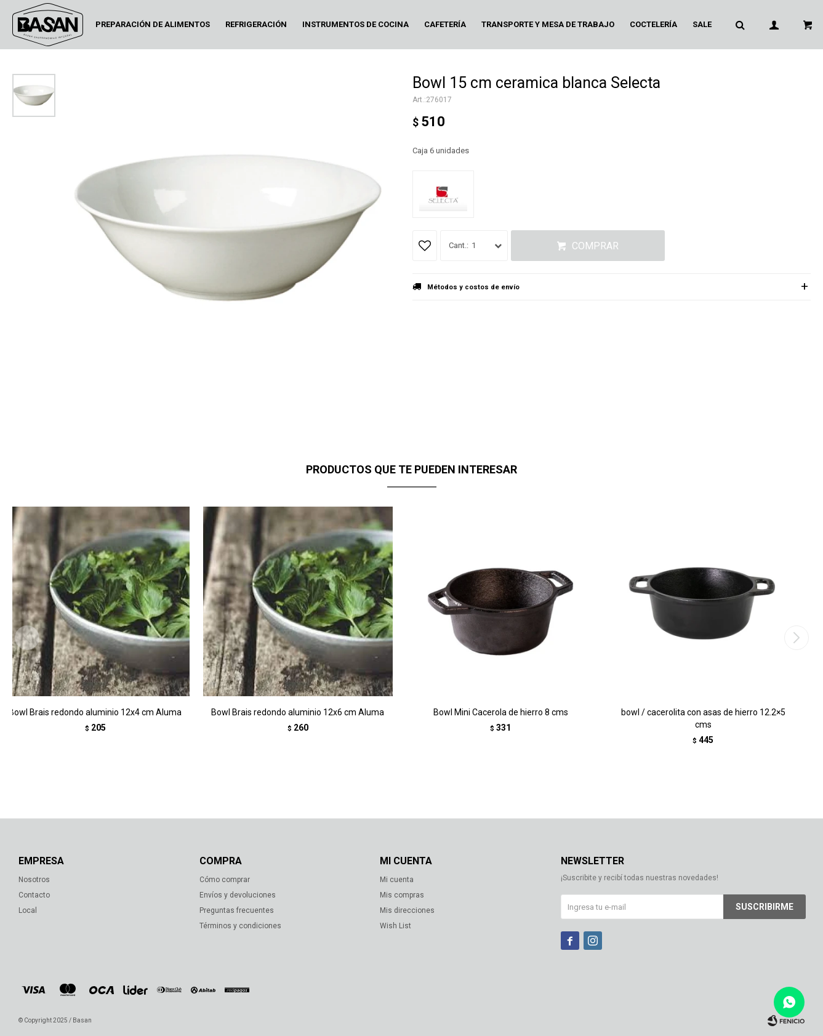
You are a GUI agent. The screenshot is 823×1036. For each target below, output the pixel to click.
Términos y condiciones (240, 926)
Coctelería (653, 24)
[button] (796, 637)
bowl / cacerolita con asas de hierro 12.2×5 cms (703, 718)
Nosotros (34, 879)
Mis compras (402, 895)
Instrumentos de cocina (355, 24)
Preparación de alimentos (152, 24)
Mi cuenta (397, 879)
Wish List (395, 926)
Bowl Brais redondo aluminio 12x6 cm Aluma (297, 712)
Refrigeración (256, 24)
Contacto (34, 895)
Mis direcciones (407, 910)
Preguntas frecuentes (236, 910)
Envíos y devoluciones (237, 895)
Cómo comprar (224, 879)
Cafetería (445, 24)
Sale (702, 24)
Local (27, 910)
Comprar (595, 246)
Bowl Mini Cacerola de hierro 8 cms (500, 712)
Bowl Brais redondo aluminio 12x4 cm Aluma (95, 712)
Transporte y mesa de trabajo (547, 24)
